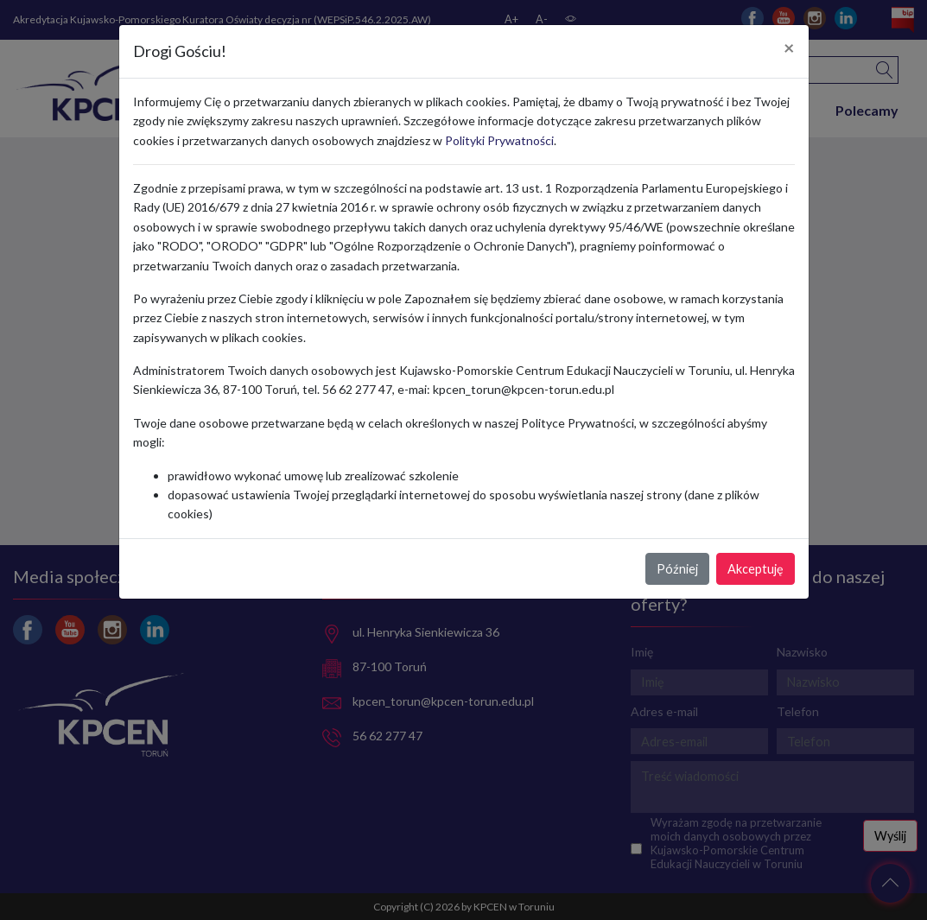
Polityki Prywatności (499, 140)
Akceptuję (755, 569)
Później (677, 569)
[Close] (789, 48)
